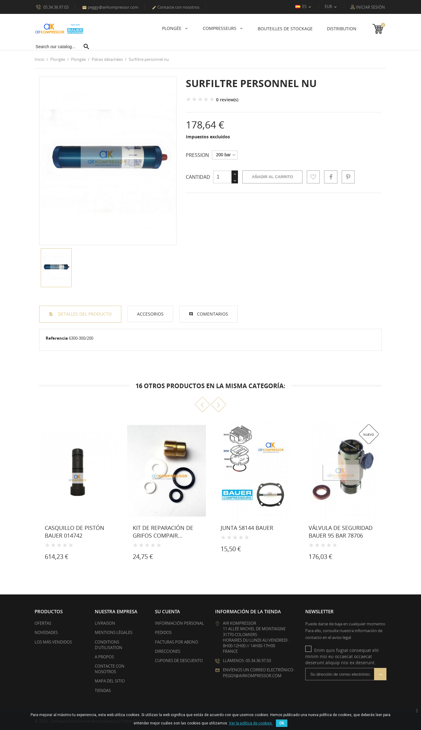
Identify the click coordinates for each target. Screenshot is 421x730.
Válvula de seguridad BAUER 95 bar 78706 (341, 531)
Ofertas (43, 623)
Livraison (105, 623)
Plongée (172, 28)
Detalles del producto (84, 314)
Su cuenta (167, 611)
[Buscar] (62, 46)
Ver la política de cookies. (251, 723)
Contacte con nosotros (175, 7)
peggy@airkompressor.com (110, 7)
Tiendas (103, 690)
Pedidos (163, 632)
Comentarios (212, 314)
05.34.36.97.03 (52, 7)
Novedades (46, 632)
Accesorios (150, 314)
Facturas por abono (176, 641)
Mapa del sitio (110, 681)
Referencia (57, 338)
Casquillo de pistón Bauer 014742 (74, 531)
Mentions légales (113, 632)
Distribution (341, 28)
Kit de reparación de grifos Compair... (163, 531)
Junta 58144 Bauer (247, 527)
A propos (104, 657)
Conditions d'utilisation (108, 644)
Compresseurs (220, 28)
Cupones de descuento (179, 660)
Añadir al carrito (272, 176)
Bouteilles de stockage (285, 28)
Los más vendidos (53, 641)
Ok (281, 723)
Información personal (179, 623)
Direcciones (167, 651)
